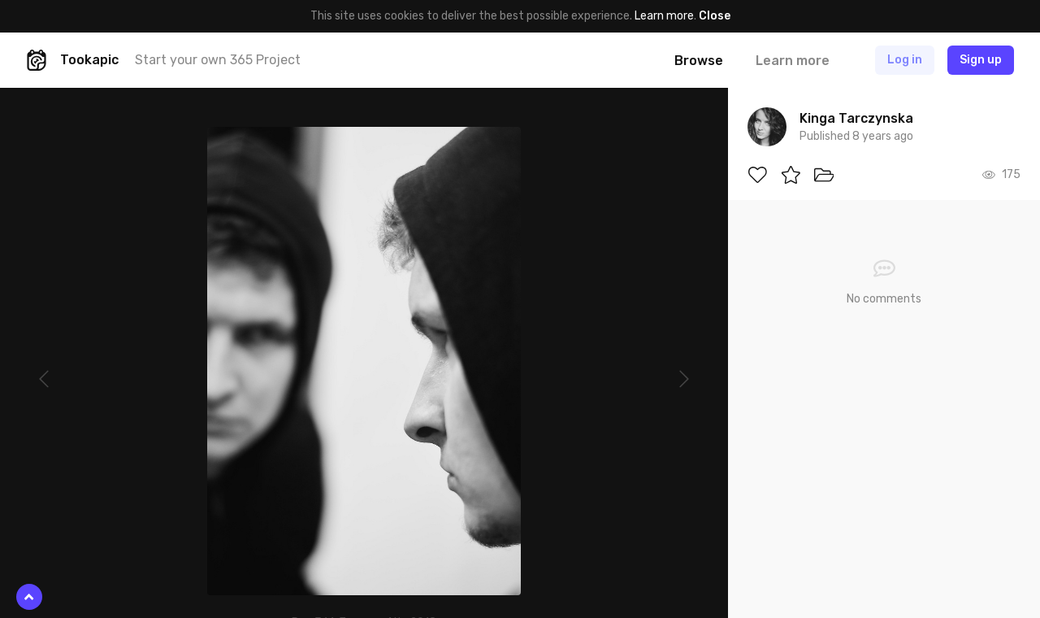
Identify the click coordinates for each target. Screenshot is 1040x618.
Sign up (981, 60)
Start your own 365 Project (218, 59)
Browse (698, 60)
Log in (904, 60)
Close (714, 16)
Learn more (664, 16)
